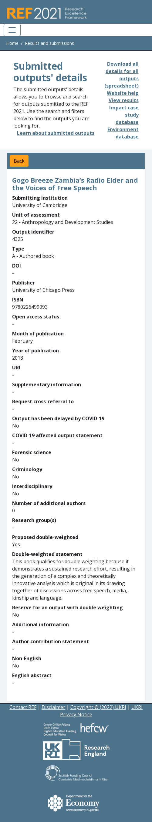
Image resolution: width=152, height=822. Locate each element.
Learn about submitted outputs (55, 133)
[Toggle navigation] (12, 30)
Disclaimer (53, 707)
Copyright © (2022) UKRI (98, 707)
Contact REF (22, 707)
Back (19, 161)
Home (12, 43)
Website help (123, 93)
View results (124, 100)
